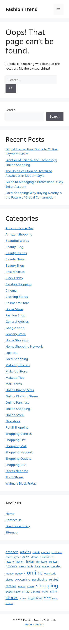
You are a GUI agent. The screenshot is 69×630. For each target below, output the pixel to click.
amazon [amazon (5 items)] (12, 552)
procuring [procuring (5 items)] (23, 579)
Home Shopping (17, 340)
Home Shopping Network (24, 346)
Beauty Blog (14, 247)
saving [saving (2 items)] (22, 586)
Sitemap (11, 532)
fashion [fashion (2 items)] (19, 561)
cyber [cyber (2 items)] (17, 557)
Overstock (13, 421)
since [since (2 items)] (17, 592)
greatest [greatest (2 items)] (53, 561)
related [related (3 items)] (54, 579)
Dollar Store (14, 309)
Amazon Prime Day (19, 228)
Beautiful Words (17, 240)
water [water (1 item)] (55, 598)
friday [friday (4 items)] (30, 561)
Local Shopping (17, 359)
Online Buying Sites (20, 390)
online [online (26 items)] (35, 572)
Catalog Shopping (19, 284)
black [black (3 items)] (36, 552)
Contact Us (14, 520)
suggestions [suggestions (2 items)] (35, 598)
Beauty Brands (16, 253)
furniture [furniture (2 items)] (41, 561)
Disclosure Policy (18, 526)
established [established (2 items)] (46, 557)
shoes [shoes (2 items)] (30, 586)
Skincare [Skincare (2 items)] (35, 592)
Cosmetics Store (17, 303)
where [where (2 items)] (9, 603)
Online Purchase (17, 402)
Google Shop (15, 328)
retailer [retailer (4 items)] (11, 586)
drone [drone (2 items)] (34, 557)
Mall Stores (14, 384)
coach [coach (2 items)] (9, 557)
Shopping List (15, 440)
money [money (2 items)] (10, 573)
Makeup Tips (15, 377)
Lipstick (11, 353)
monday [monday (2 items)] (56, 566)
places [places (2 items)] (9, 579)
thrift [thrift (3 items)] (47, 598)
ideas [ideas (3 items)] (22, 566)
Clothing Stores (17, 296)
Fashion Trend (22, 9)
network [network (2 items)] (20, 573)
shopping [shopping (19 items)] (47, 585)
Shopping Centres (19, 433)
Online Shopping (18, 409)
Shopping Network (19, 452)
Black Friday (14, 278)
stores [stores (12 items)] (12, 597)
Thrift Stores (15, 477)
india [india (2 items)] (30, 566)
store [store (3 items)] (53, 592)
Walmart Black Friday (21, 483)
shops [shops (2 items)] (9, 592)
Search (10, 110)
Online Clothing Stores (22, 396)
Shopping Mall (16, 446)
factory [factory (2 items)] (10, 561)
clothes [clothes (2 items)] (45, 552)
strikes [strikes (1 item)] (23, 598)
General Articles (17, 321)
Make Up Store (16, 371)
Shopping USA (16, 465)
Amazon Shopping (19, 234)
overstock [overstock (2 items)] (50, 573)
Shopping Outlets (18, 458)
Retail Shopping (17, 427)
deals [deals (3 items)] (25, 557)
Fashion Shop (15, 315)
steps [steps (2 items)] (45, 592)
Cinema (11, 290)
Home (10, 514)
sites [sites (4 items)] (25, 592)
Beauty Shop (15, 265)
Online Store (15, 415)
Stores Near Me (17, 471)
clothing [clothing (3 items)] (57, 552)
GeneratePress (34, 624)
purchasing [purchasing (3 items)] (39, 579)
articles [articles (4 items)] (25, 552)
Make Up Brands (18, 365)
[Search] (11, 88)
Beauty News (15, 259)
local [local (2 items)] (37, 566)
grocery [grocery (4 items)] (11, 566)
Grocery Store (16, 334)
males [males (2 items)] (45, 566)
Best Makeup (15, 272)
